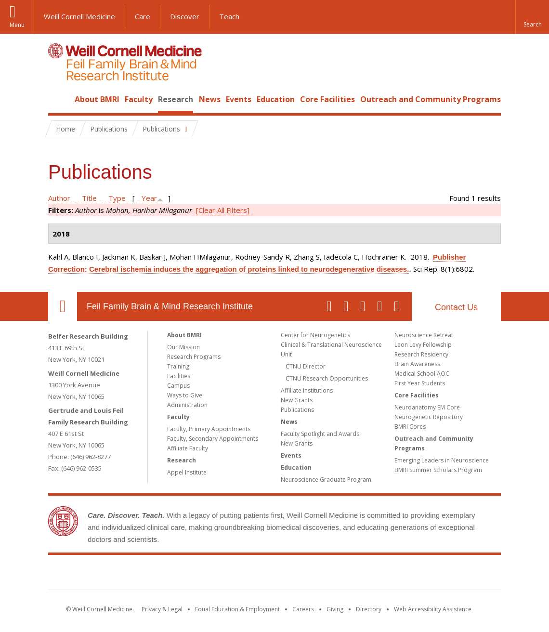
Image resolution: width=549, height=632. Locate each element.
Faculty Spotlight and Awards (320, 434)
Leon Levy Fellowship (423, 345)
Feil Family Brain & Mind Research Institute (170, 306)
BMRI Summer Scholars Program (438, 470)
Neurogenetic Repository (428, 417)
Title (89, 198)
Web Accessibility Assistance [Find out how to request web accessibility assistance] (432, 609)
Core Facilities (327, 99)
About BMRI (97, 99)
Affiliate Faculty (187, 448)
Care (142, 16)
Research (175, 99)
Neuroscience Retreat (423, 335)
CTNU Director (306, 366)
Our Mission (183, 347)
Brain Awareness (417, 364)
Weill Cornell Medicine (79, 16)
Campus (178, 386)
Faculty (139, 99)
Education (276, 99)
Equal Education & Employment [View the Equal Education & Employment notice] (237, 609)
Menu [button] (17, 25)
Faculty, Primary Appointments (208, 429)
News (210, 99)
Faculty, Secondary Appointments (212, 438)
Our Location (62, 306)
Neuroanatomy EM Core (427, 407)
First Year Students (419, 383)
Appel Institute (187, 472)
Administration (187, 405)
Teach (229, 16)
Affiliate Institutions (307, 390)
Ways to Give (184, 395)
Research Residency (421, 354)
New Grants (297, 400)
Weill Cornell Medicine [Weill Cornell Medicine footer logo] (204, 574)
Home (59, 99)
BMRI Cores (410, 426)
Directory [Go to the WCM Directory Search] (368, 609)
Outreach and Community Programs (430, 99)
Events (238, 99)
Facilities (178, 376)
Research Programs (194, 357)
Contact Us (456, 307)
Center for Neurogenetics (315, 335)
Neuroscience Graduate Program (326, 479)
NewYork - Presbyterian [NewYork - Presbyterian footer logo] (355, 574)
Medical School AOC (421, 373)
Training (178, 366)
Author (59, 198)
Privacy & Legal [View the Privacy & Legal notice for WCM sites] (162, 609)
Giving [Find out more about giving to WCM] (335, 609)
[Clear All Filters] (222, 210)
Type (117, 198)
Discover (184, 16)
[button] (532, 17)
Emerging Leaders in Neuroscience (441, 460)
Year (149, 198)
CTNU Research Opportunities (327, 378)
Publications (297, 410)
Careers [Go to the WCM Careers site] (303, 609)
